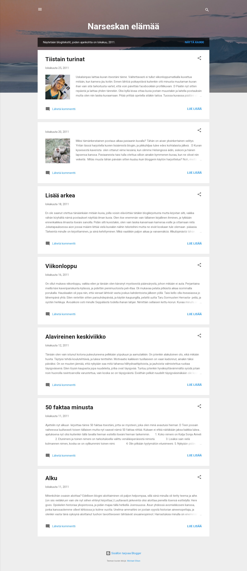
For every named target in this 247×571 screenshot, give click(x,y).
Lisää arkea (60, 195)
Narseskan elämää (123, 26)
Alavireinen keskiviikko (75, 336)
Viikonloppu (61, 266)
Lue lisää (194, 109)
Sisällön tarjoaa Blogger (123, 553)
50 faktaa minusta (69, 407)
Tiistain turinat (65, 59)
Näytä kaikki (194, 42)
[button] (199, 59)
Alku (51, 478)
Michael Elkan (133, 561)
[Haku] (207, 10)
